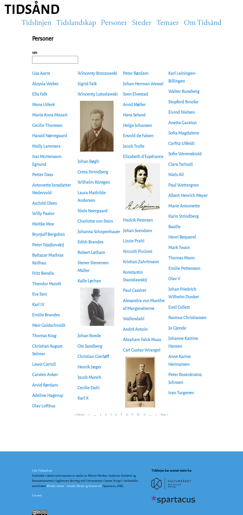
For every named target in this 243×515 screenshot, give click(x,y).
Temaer (167, 23)
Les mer (37, 495)
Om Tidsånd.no (42, 470)
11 (144, 414)
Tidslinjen (36, 23)
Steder (142, 23)
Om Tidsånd (203, 23)
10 (138, 414)
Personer (114, 23)
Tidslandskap (76, 23)
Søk (34, 52)
